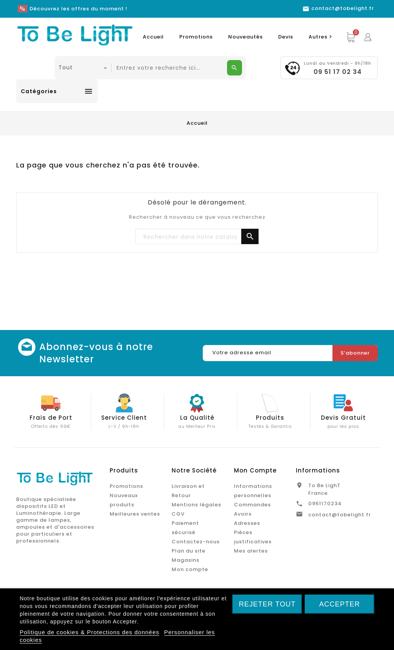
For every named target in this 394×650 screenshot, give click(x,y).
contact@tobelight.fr (339, 514)
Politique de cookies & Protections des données (89, 632)
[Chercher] (197, 237)
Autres (321, 36)
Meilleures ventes (135, 514)
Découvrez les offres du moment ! (78, 8)
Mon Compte (255, 470)
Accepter (339, 604)
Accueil (153, 36)
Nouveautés (245, 36)
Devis (285, 36)
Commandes (252, 504)
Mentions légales (196, 504)
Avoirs (243, 514)
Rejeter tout (267, 604)
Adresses (247, 523)
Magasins (185, 560)
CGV (178, 514)
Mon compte (190, 569)
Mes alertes (251, 551)
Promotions (196, 36)
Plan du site (188, 551)
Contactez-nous (196, 541)
